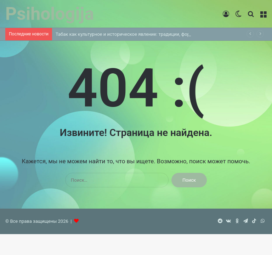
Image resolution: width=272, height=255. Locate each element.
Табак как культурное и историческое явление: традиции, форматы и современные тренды (155, 34)
